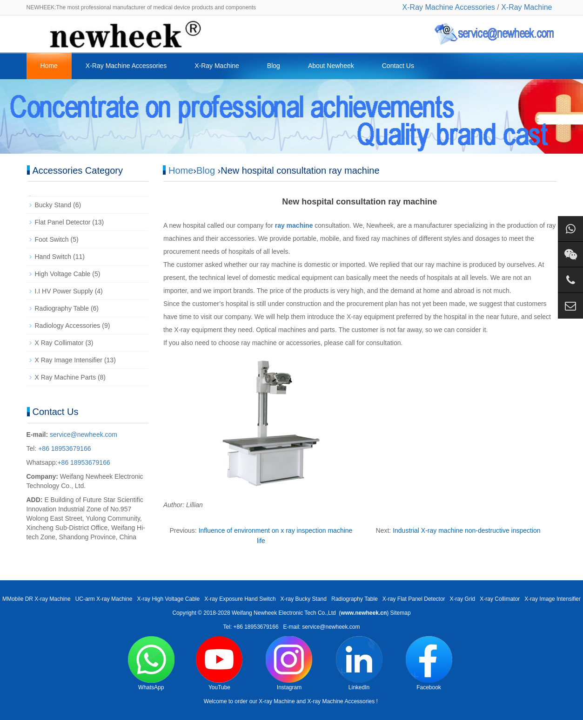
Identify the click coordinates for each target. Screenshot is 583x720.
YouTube (219, 663)
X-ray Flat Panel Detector (413, 599)
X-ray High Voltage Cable (168, 599)
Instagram (289, 663)
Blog (273, 65)
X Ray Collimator (59, 342)
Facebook (429, 663)
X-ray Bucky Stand (304, 599)
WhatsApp (151, 663)
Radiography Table (62, 308)
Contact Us (398, 65)
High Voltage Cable (63, 274)
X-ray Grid (463, 599)
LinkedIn (359, 663)
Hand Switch (53, 256)
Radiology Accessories (68, 325)
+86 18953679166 (63, 448)
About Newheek (331, 65)
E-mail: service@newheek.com (321, 627)
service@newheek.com (83, 434)
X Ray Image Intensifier (69, 360)
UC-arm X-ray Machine (104, 599)
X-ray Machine (277, 701)
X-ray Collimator (500, 599)
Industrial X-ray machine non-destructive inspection (467, 530)
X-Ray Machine (526, 7)
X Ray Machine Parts (65, 377)
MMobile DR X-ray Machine (36, 599)
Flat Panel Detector (63, 222)
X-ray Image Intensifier (552, 599)
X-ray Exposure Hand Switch (239, 599)
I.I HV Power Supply (64, 291)
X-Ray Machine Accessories (448, 7)
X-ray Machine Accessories (341, 701)
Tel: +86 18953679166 (250, 627)
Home (49, 65)
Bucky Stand (53, 205)
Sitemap (400, 613)
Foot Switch (52, 239)
